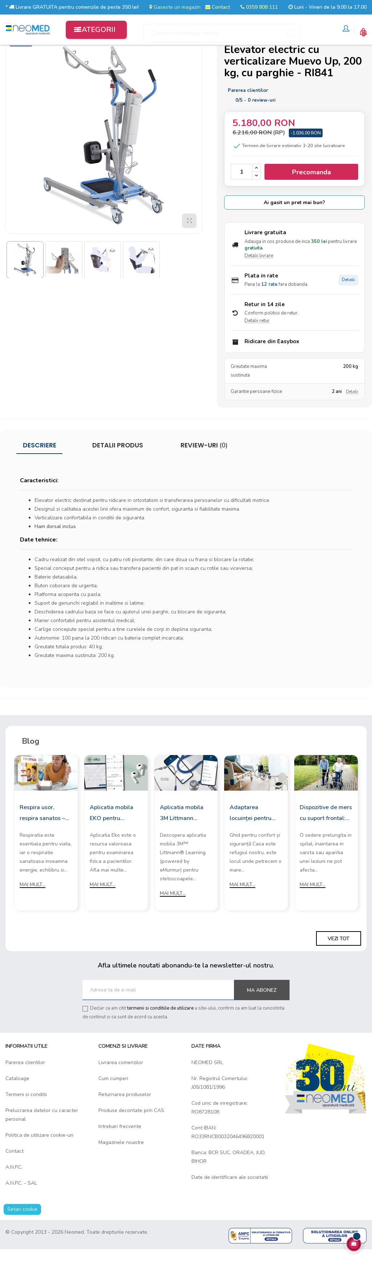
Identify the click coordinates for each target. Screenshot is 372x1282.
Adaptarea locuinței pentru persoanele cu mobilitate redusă (253, 846)
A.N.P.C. (14, 1199)
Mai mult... (32, 916)
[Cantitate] (241, 204)
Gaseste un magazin (175, 7)
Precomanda (311, 204)
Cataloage (17, 1110)
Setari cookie (22, 1241)
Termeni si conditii (26, 1126)
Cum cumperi (113, 1110)
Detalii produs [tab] (117, 478)
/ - (255, 132)
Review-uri (203, 478)
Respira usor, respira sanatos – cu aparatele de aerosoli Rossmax (43, 846)
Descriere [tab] (39, 478)
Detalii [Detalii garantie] (352, 424)
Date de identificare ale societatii (229, 1209)
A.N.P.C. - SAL (21, 1215)
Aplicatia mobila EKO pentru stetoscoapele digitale (111, 846)
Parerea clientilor (25, 1094)
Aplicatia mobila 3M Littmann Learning (181, 846)
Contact (217, 7)
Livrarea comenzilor (120, 1094)
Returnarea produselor (124, 1126)
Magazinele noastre (121, 1174)
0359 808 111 (259, 7)
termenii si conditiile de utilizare (160, 1041)
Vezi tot (338, 970)
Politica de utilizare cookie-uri (39, 1167)
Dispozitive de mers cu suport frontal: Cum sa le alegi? (326, 846)
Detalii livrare (258, 288)
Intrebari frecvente (119, 1158)
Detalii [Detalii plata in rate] (348, 312)
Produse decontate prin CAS (131, 1142)
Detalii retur (257, 353)
